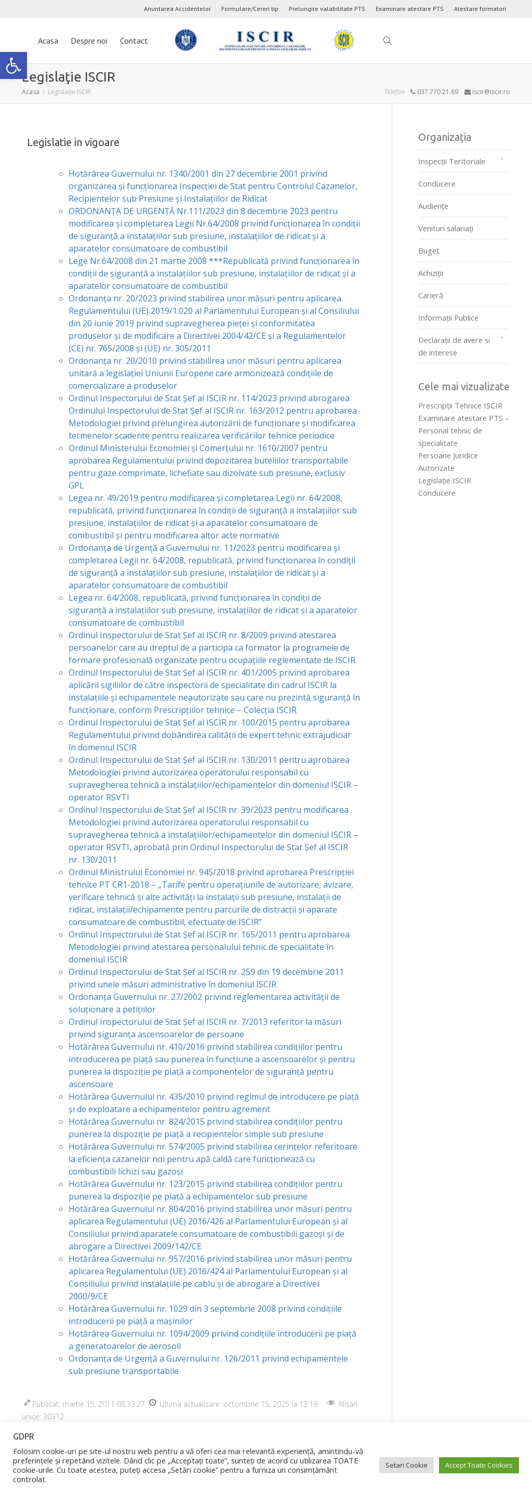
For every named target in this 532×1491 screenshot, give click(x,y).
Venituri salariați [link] (445, 228)
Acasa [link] (48, 40)
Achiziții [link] (430, 273)
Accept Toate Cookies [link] (479, 1465)
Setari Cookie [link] (406, 1465)
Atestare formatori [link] (480, 8)
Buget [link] (429, 250)
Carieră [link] (430, 295)
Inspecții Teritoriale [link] (451, 161)
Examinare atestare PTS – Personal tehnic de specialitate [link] (463, 430)
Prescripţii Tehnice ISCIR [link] (460, 405)
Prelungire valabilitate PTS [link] (327, 8)
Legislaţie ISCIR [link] (444, 480)
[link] (13, 65)
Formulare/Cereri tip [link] (249, 8)
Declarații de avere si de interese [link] (454, 346)
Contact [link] (134, 40)
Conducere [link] (437, 183)
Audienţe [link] (433, 206)
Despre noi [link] (89, 40)
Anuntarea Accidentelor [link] (177, 8)
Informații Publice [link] (448, 317)
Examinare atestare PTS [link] (410, 8)
